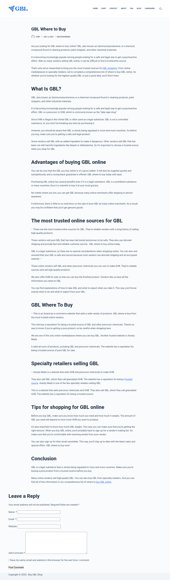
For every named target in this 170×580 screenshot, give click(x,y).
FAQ (131, 8)
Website (12, 526)
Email (12, 519)
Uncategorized (63, 37)
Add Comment (16, 553)
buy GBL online (103, 482)
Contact (113, 8)
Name (12, 512)
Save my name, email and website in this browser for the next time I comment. (50, 560)
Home (95, 8)
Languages (150, 8)
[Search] (160, 9)
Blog (139, 8)
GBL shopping (110, 68)
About (124, 8)
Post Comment (16, 567)
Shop (103, 8)
